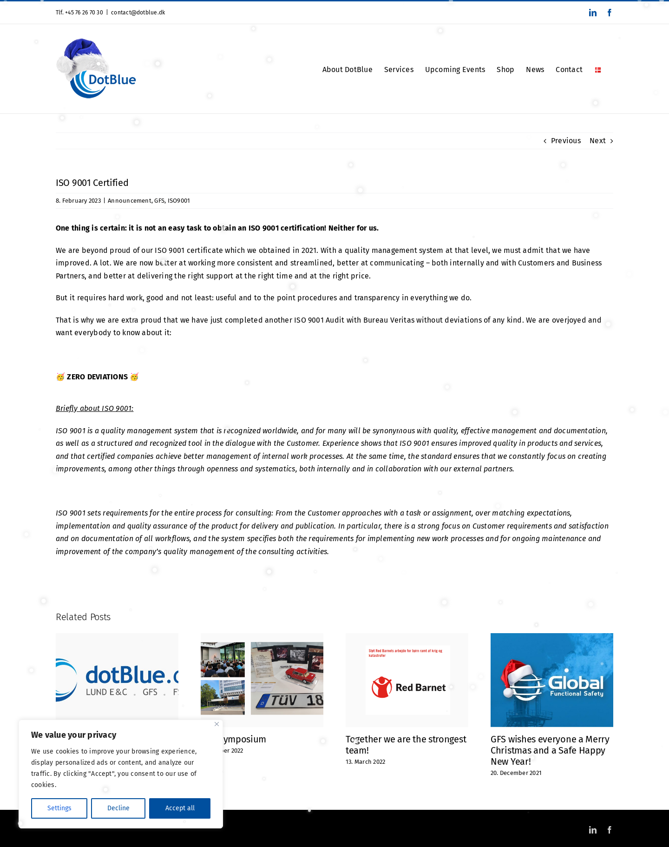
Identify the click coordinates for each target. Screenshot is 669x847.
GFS (159, 200)
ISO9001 (179, 200)
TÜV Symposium (233, 739)
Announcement (129, 200)
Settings (59, 808)
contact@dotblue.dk (138, 12)
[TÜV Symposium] (262, 637)
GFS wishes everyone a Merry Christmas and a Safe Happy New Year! (550, 750)
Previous (566, 140)
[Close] (217, 724)
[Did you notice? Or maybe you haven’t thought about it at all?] (117, 637)
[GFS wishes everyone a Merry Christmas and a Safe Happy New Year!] (552, 637)
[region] (121, 774)
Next (598, 140)
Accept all (180, 808)
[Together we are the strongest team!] (407, 637)
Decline (118, 808)
